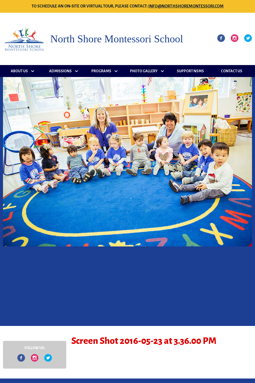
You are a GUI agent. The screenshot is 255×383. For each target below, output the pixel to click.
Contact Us (231, 71)
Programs (101, 71)
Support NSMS (190, 71)
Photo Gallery (144, 71)
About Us (19, 71)
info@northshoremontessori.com (186, 6)
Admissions (60, 71)
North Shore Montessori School (116, 39)
